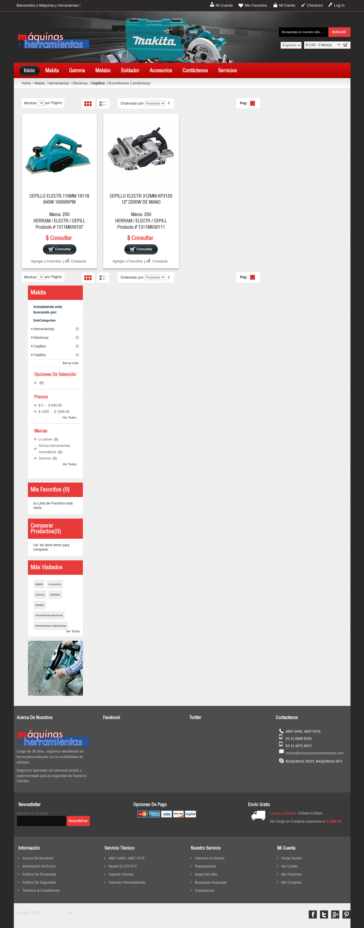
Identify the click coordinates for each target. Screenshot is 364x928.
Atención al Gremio (210, 858)
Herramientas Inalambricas (50, 625)
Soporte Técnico (121, 874)
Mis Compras (291, 882)
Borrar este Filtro (77, 328)
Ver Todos (69, 417)
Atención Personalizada (127, 882)
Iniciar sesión (291, 858)
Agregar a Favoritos (46, 261)
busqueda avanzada (211, 882)
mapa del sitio (206, 874)
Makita (40, 83)
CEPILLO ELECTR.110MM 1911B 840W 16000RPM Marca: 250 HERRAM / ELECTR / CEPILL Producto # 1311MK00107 (59, 211)
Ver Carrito (289, 866)
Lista (103, 103)
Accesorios (55, 584)
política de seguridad (39, 882)
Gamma (45, 458)
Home (26, 83)
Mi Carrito (287, 5)
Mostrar (30, 103)
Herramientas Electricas (49, 615)
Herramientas (59, 83)
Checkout (315, 5)
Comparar (78, 261)
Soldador (55, 594)
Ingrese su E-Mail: (33, 813)
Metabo (39, 605)
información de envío (39, 866)
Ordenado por (132, 103)
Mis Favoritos (256, 5)
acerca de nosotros (37, 858)
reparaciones (205, 866)
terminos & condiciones (41, 891)
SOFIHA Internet (86, 913)
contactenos (204, 891)
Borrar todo (71, 363)
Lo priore (46, 439)
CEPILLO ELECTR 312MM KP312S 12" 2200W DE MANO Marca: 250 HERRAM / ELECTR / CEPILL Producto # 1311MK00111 (141, 211)
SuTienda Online (54, 913)
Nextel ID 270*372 (123, 866)
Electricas (81, 83)
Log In (339, 5)
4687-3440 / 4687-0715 (127, 858)
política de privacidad (39, 874)
